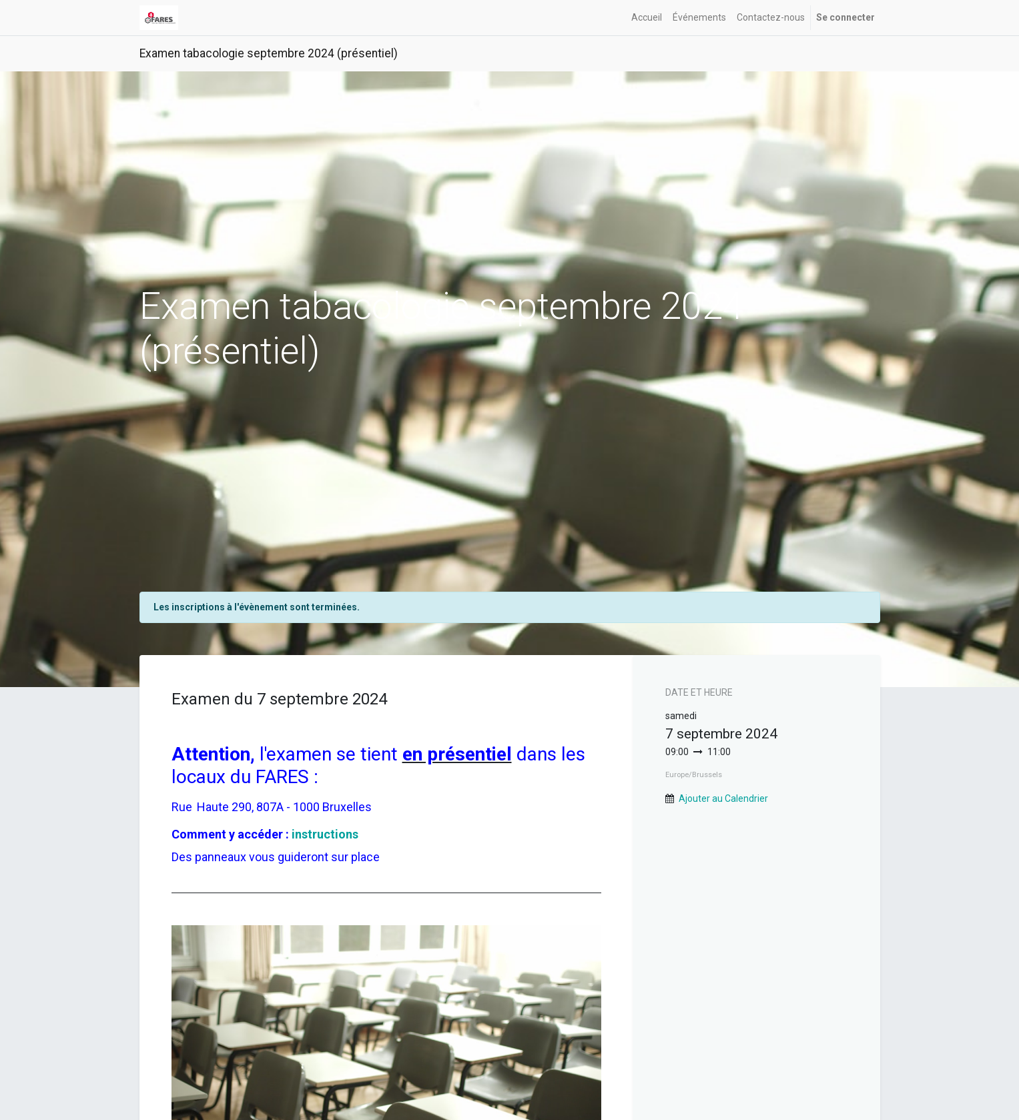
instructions (325, 834)
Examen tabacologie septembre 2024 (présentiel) (268, 53)
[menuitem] (646, 17)
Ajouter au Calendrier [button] (723, 798)
